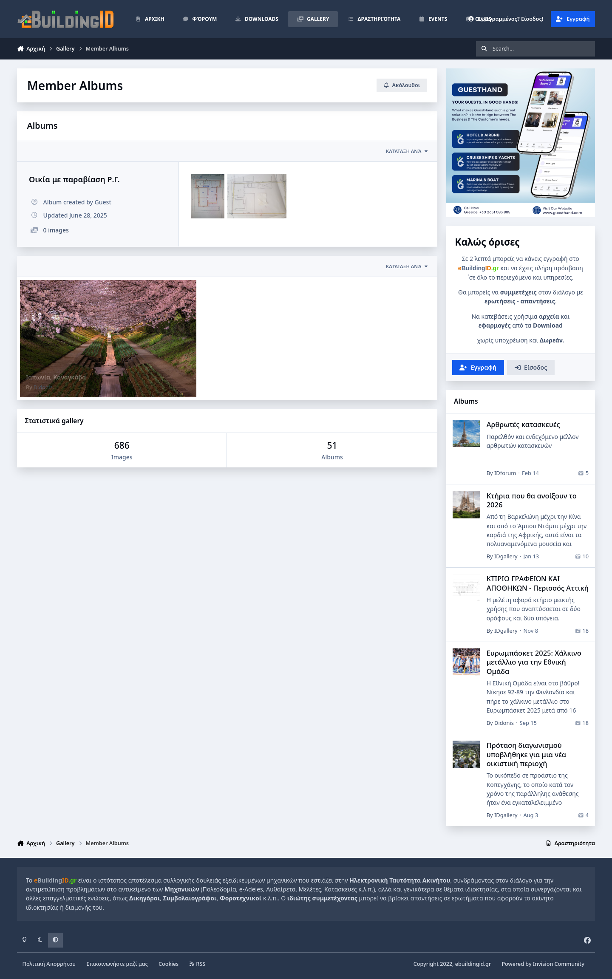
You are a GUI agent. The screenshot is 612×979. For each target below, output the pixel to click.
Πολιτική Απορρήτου (49, 964)
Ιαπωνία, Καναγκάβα (56, 377)
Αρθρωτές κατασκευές (523, 425)
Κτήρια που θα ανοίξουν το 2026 (531, 500)
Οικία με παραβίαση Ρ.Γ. (74, 179)
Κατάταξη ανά (407, 266)
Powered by (543, 964)
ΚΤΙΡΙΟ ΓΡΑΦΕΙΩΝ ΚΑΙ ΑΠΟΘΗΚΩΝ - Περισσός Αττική (537, 583)
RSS (197, 964)
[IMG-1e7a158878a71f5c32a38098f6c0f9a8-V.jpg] (207, 196)
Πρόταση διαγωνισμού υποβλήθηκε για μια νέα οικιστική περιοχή (526, 754)
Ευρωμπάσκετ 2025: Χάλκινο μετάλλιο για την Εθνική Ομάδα (533, 662)
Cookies (168, 964)
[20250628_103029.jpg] (256, 196)
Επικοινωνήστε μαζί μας (117, 964)
